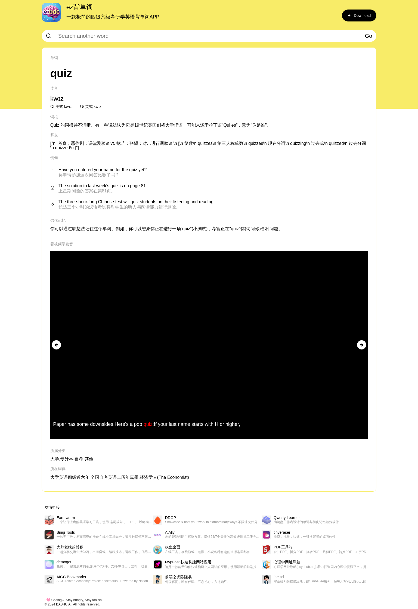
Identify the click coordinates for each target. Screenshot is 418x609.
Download (359, 15)
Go (368, 36)
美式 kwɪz (61, 106)
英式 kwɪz (90, 106)
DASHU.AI (64, 604)
